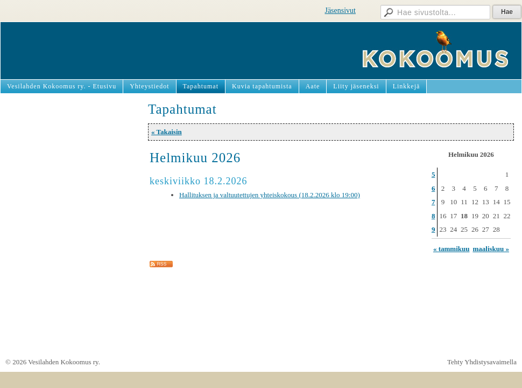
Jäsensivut (340, 10)
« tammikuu (451, 249)
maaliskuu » (490, 249)
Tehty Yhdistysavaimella (482, 362)
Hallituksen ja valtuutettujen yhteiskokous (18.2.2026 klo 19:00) (269, 195)
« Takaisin (166, 132)
